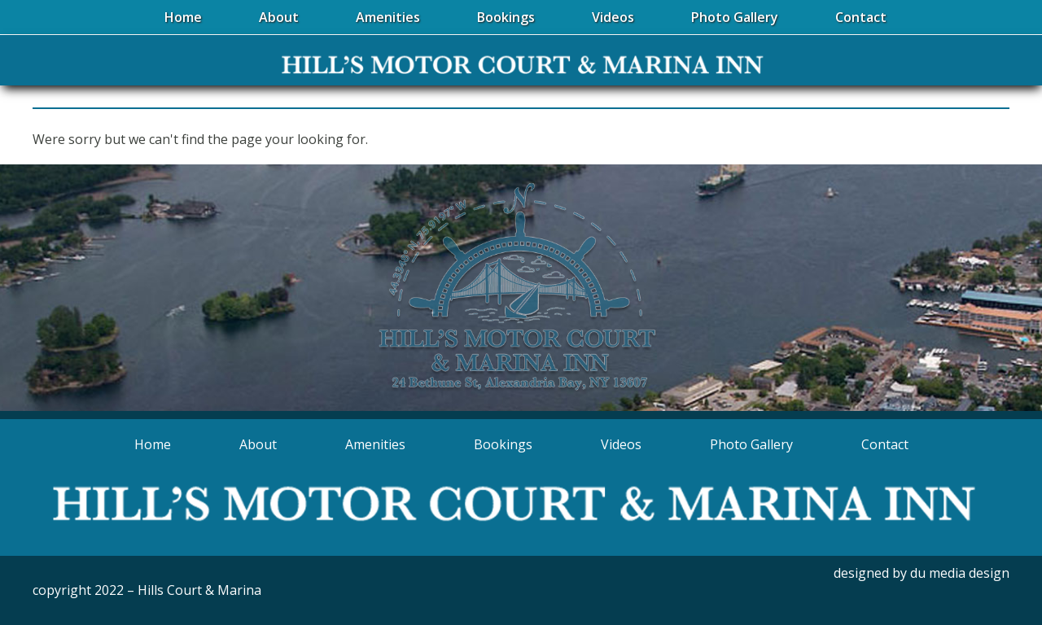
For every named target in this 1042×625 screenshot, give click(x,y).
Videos (621, 444)
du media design (959, 573)
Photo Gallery (751, 444)
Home (152, 444)
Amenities (375, 444)
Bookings (503, 444)
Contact (884, 444)
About (258, 444)
